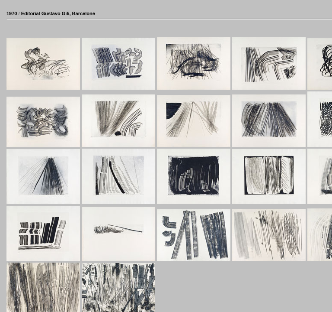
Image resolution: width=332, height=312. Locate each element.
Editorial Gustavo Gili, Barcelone (58, 13)
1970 (11, 13)
